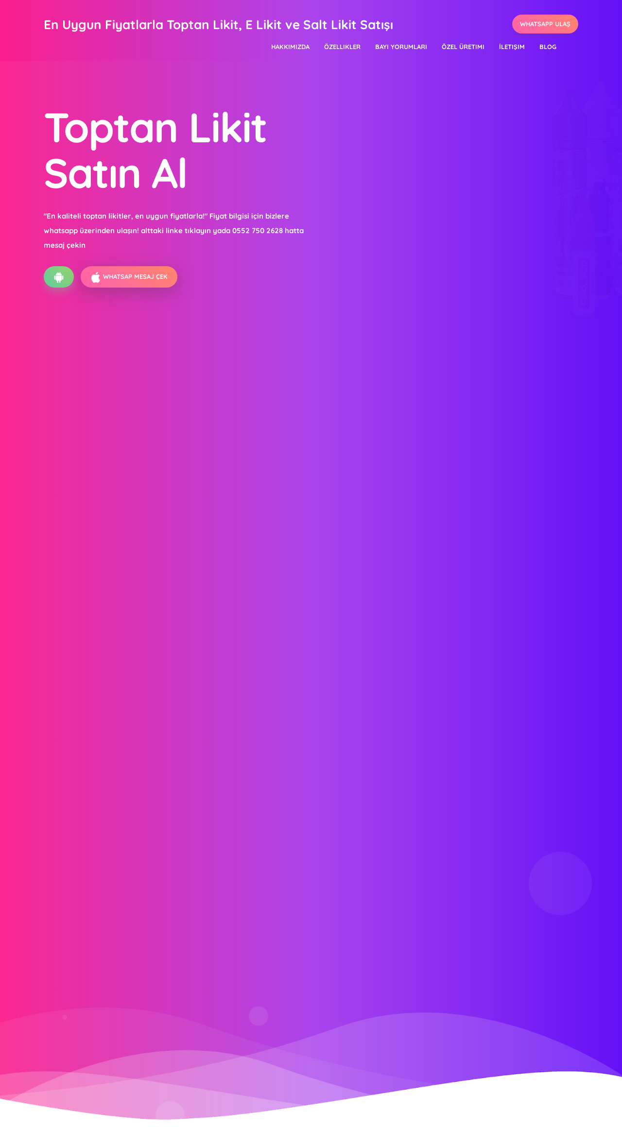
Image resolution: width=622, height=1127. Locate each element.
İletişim (512, 47)
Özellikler (342, 47)
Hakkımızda (290, 47)
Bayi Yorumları (401, 47)
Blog (547, 47)
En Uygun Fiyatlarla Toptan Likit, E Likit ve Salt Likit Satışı (218, 25)
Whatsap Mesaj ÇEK (129, 277)
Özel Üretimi (463, 47)
